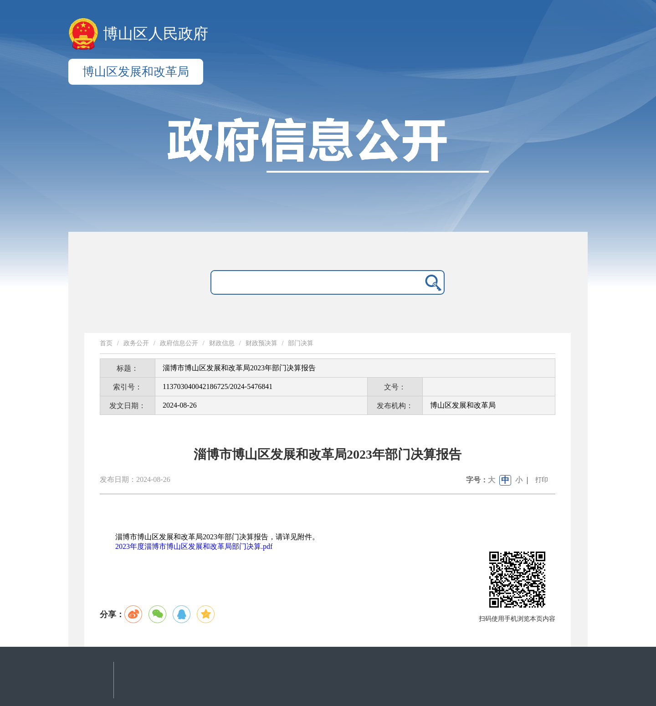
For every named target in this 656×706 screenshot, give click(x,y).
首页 (106, 343)
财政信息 (222, 343)
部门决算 (300, 343)
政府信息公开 (179, 343)
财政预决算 (261, 343)
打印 (541, 479)
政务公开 (136, 343)
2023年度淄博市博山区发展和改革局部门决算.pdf (193, 546)
